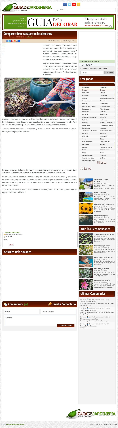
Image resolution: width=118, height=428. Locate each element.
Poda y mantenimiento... (88, 310)
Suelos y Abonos (16, 234)
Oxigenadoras (87, 142)
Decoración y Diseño (89, 106)
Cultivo (8, 234)
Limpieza (85, 133)
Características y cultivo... (88, 301)
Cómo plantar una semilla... (89, 319)
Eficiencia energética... (102, 216)
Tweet (5, 240)
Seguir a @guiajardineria (87, 65)
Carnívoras (103, 95)
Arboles (85, 84)
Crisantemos (86, 101)
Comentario (40, 320)
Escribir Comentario (64, 304)
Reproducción (105, 150)
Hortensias (86, 125)
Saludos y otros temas (87, 156)
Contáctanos (20, 26)
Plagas (102, 144)
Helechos (85, 120)
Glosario (103, 117)
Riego (84, 152)
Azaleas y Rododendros (87, 88)
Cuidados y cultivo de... (102, 269)
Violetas (102, 158)
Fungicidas (103, 114)
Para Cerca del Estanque (105, 143)
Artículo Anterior (53, 41)
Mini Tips (85, 136)
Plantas (84, 147)
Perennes (85, 144)
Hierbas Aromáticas (106, 123)
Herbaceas (103, 120)
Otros (84, 139)
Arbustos (103, 84)
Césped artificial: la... (101, 193)
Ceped (84, 98)
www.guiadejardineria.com (15, 424)
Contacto (99, 424)
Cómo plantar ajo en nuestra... (104, 257)
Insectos (103, 128)
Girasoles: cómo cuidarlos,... (104, 204)
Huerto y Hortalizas (106, 125)
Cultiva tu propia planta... (102, 246)
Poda (84, 150)
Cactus (102, 93)
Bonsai (84, 90)
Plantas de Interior (106, 147)
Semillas (103, 155)
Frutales (103, 112)
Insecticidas (86, 128)
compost (9, 236)
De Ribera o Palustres (104, 104)
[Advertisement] (22, 60)
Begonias (103, 87)
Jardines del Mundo (106, 131)
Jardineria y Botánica (89, 131)
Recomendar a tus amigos (16, 23)
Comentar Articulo (66, 325)
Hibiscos (85, 123)
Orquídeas (103, 136)
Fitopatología (104, 109)
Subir (115, 424)
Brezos (102, 90)
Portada (21, 18)
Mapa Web (107, 424)
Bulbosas (85, 93)
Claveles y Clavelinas (107, 98)
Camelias (85, 95)
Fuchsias (85, 114)
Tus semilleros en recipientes (104, 234)
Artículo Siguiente (68, 41)
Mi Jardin (103, 133)
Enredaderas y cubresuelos (105, 107)
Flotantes (85, 112)
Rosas (102, 152)
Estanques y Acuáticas (86, 110)
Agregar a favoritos (18, 21)
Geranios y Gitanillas (89, 117)
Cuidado (103, 101)
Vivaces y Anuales (88, 161)
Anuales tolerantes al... (102, 280)
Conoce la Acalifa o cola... (88, 326)
